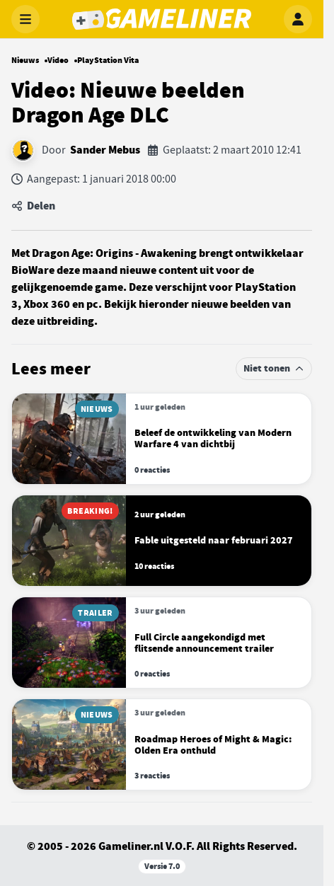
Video (58, 60)
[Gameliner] (161, 19)
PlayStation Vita (108, 60)
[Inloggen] (298, 19)
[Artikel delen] (161, 206)
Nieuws (25, 60)
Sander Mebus (105, 150)
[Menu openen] (25, 19)
